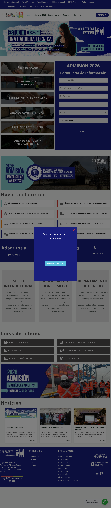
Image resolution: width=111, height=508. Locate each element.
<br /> (55, 253)
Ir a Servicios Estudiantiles (55, 264)
